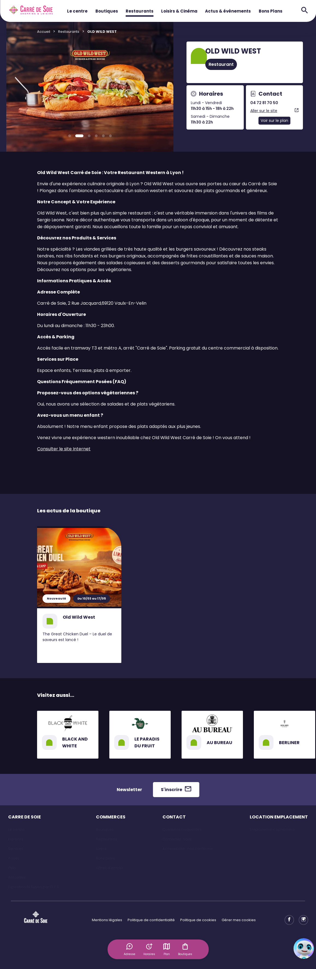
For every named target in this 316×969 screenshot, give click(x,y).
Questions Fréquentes (181, 829)
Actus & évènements (228, 11)
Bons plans (105, 858)
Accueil (43, 31)
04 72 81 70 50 (264, 102)
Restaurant (221, 64)
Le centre (77, 11)
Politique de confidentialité (151, 920)
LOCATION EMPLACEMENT (279, 817)
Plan (166, 949)
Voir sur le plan (274, 120)
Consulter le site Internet (64, 449)
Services (15, 848)
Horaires (15, 839)
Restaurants (140, 11)
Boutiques (106, 11)
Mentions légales (107, 920)
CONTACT (174, 817)
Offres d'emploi (110, 867)
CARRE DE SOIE (24, 817)
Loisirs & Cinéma (179, 11)
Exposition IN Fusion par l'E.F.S (33, 886)
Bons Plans (270, 11)
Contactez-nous (177, 839)
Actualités (17, 877)
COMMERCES (110, 817)
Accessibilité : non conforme (187, 848)
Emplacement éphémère (272, 829)
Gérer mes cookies (239, 920)
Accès (13, 858)
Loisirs (101, 848)
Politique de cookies (198, 920)
